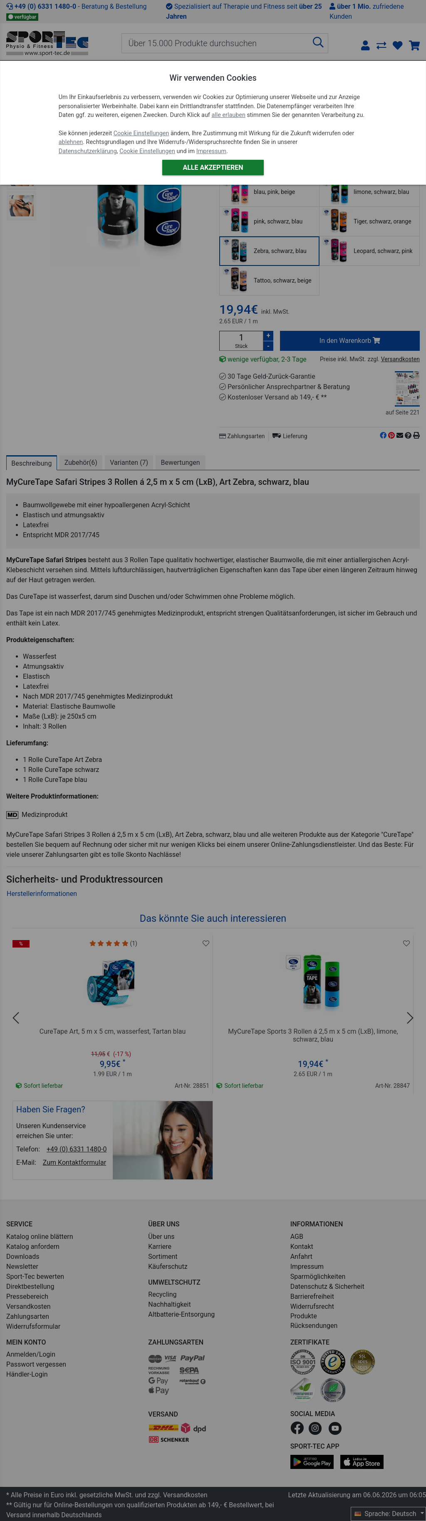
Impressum (211, 151)
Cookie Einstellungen (141, 133)
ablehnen (71, 142)
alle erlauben (228, 115)
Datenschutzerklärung (88, 151)
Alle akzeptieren (213, 167)
